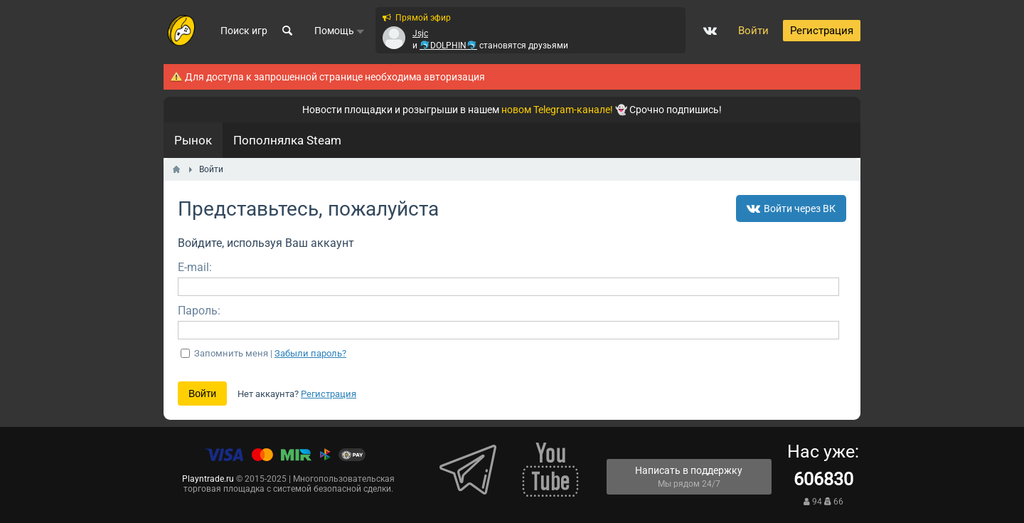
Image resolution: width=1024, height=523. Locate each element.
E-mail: (195, 267)
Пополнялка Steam (287, 140)
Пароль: (199, 310)
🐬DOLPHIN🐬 (448, 46)
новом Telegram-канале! (557, 109)
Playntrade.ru (208, 479)
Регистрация (328, 394)
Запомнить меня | (270, 353)
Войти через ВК (791, 208)
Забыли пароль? (310, 353)
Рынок (193, 140)
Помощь (339, 30)
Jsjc (420, 33)
